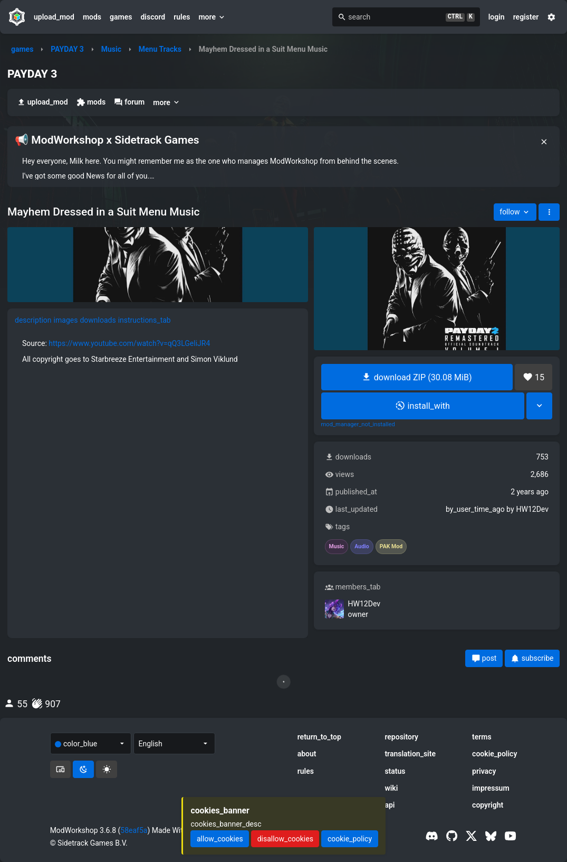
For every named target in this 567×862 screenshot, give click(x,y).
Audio (361, 547)
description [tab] (33, 320)
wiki (391, 788)
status (395, 771)
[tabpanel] (158, 351)
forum (129, 102)
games (121, 17)
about (306, 753)
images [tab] (66, 320)
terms (482, 737)
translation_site (410, 753)
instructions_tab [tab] (144, 320)
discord (152, 17)
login (496, 17)
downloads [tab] (98, 320)
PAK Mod (391, 547)
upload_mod (54, 17)
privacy (484, 771)
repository (401, 737)
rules (182, 17)
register (526, 17)
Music (111, 49)
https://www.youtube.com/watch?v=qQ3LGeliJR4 (129, 343)
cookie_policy (494, 753)
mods (92, 17)
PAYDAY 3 (67, 49)
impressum (491, 788)
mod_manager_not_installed (358, 424)
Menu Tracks (160, 49)
